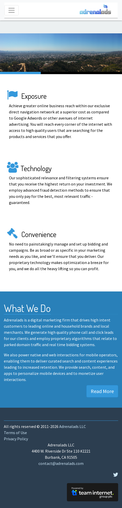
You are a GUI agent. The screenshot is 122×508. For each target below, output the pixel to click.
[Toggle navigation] (11, 10)
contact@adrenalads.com (61, 463)
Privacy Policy (16, 438)
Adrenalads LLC (72, 426)
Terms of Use (15, 432)
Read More (102, 391)
